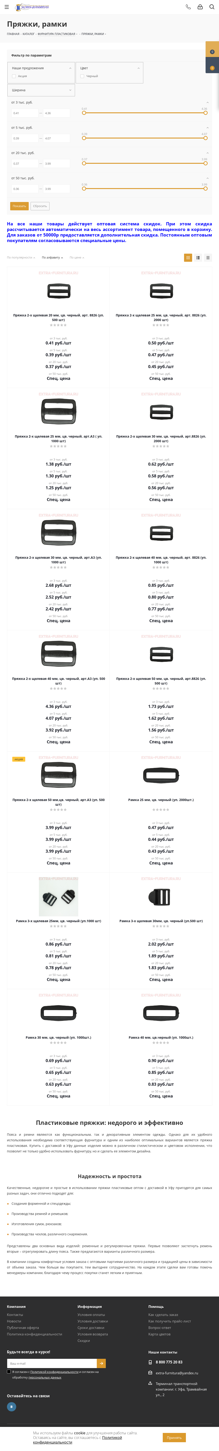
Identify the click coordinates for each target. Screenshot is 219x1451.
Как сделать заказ (163, 1314)
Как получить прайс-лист (169, 1321)
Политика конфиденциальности (34, 1334)
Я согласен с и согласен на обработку (55, 1374)
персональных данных (44, 1377)
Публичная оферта (23, 1327)
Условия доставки (93, 1321)
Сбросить (40, 206)
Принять (174, 1437)
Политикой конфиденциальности (54, 1372)
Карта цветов (159, 1334)
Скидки (84, 1340)
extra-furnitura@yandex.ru (177, 1373)
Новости (14, 1321)
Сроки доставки (91, 1327)
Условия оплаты (91, 1314)
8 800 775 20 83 (169, 1362)
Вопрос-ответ (159, 1327)
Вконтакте (11, 1406)
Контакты (15, 1314)
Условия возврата (93, 1334)
